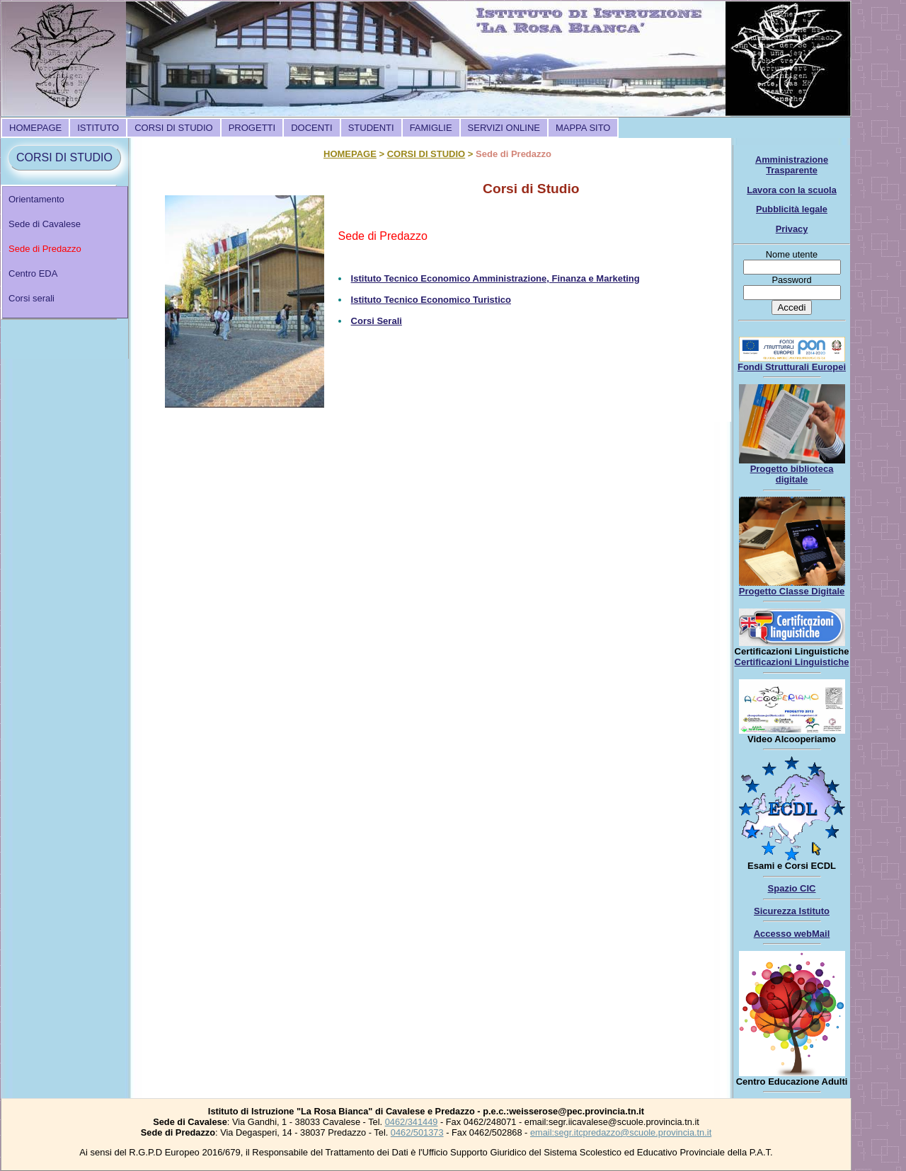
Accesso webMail (792, 933)
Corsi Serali (376, 321)
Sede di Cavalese (44, 224)
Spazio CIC (792, 888)
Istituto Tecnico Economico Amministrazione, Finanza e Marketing (495, 278)
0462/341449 (411, 1122)
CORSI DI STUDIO (173, 127)
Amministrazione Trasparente (791, 164)
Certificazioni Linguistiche (792, 662)
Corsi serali (31, 298)
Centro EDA (32, 273)
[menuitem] (35, 127)
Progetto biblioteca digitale (792, 474)
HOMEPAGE (35, 127)
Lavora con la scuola (792, 190)
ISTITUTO (98, 127)
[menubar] (309, 127)
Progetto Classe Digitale (792, 591)
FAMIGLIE (431, 127)
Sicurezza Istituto (792, 911)
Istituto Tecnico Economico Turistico (431, 299)
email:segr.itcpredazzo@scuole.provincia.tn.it (620, 1132)
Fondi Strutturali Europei (792, 367)
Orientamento (36, 199)
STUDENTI (371, 127)
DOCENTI (312, 127)
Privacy (792, 229)
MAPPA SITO (583, 127)
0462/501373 (417, 1132)
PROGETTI (252, 127)
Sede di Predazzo (44, 248)
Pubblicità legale (791, 209)
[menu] (65, 252)
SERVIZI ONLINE (504, 127)
